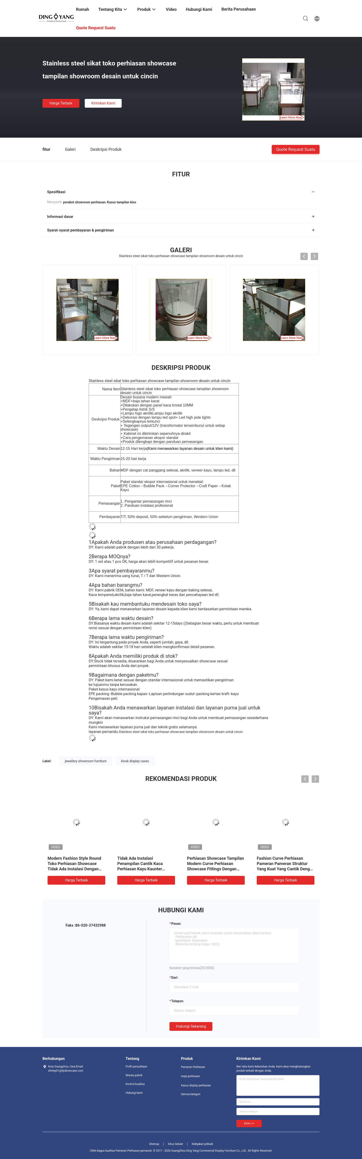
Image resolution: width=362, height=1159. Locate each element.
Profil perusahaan (136, 1066)
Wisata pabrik (134, 1075)
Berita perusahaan (238, 9)
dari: (174, 977)
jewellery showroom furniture (85, 761)
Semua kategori (190, 1094)
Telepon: (177, 1001)
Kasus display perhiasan (196, 1085)
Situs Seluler (175, 1144)
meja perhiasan (190, 1076)
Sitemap (154, 1144)
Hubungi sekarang (191, 1026)
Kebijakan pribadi (202, 1144)
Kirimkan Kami (103, 103)
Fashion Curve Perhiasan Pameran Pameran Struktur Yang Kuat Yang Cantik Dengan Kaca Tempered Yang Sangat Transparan (285, 869)
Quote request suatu (295, 149)
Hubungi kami (134, 1092)
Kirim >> (249, 1123)
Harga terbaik (60, 103)
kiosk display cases (135, 761)
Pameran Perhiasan (193, 1067)
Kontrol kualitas (135, 1084)
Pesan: (176, 923)
